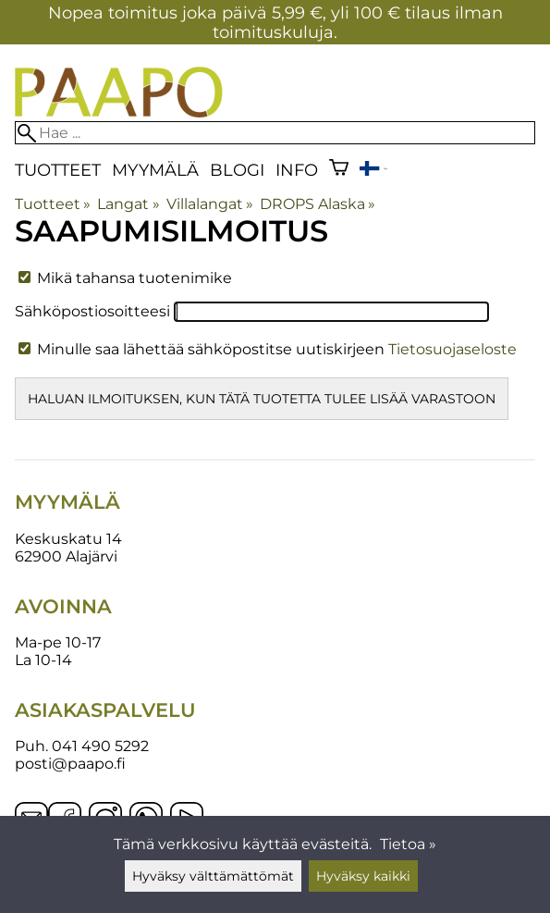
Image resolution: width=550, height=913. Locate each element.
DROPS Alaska (317, 204)
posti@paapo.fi (70, 763)
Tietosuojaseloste (452, 349)
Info (296, 169)
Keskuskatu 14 (68, 539)
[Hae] (275, 132)
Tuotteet (58, 169)
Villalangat (209, 204)
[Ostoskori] (338, 169)
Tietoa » (408, 844)
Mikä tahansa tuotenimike (125, 278)
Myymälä (155, 169)
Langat (128, 204)
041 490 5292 (100, 746)
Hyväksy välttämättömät (213, 876)
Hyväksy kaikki (363, 876)
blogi (237, 169)
